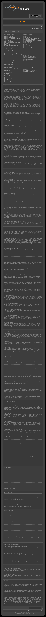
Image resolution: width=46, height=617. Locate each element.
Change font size (41, 26)
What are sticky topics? (7, 79)
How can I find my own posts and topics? (29, 60)
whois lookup (39, 597)
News (6, 21)
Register (37, 28)
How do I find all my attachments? (28, 71)
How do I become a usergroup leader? (29, 39)
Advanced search (38, 16)
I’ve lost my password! (7, 40)
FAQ (34, 28)
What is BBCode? (6, 73)
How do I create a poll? (7, 61)
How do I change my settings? (8, 48)
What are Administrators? (27, 35)
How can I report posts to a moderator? (10, 67)
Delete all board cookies (32, 610)
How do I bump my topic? (8, 70)
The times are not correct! (8, 49)
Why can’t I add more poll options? (9, 62)
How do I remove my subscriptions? (29, 67)
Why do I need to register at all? (9, 36)
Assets (36, 21)
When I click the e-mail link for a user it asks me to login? (13, 54)
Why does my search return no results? (29, 57)
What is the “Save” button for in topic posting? (11, 68)
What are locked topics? (7, 80)
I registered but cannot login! (8, 41)
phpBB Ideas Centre (12, 591)
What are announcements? (8, 78)
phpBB (20, 612)
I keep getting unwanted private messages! (30, 46)
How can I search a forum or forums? (29, 56)
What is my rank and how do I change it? (10, 53)
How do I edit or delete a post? (8, 59)
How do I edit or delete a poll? (8, 63)
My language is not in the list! (8, 51)
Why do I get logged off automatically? (10, 37)
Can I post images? (7, 76)
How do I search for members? (28, 59)
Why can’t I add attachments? (8, 65)
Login (41, 28)
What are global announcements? (9, 77)
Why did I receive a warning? (8, 66)
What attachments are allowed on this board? (30, 70)
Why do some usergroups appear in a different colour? (32, 40)
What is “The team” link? (27, 42)
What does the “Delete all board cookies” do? (11, 45)
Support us (7, 23)
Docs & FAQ (23, 21)
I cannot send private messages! (28, 45)
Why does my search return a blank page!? (30, 58)
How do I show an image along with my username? (12, 52)
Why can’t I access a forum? (8, 64)
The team (26, 610)
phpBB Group (32, 584)
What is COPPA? (6, 43)
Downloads (11, 21)
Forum (17, 21)
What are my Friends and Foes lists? (29, 52)
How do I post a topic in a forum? (9, 58)
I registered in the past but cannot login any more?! (12, 42)
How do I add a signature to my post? (10, 60)
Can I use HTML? (6, 74)
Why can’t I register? (7, 44)
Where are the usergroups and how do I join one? (31, 38)
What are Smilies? (7, 75)
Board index (7, 26)
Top (5, 92)
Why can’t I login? (6, 35)
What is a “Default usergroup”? (28, 41)
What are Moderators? (26, 36)
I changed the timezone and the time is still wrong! (12, 50)
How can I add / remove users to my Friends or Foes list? (32, 53)
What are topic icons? (7, 81)
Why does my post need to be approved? (10, 69)
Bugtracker (30, 21)
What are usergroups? (26, 37)
